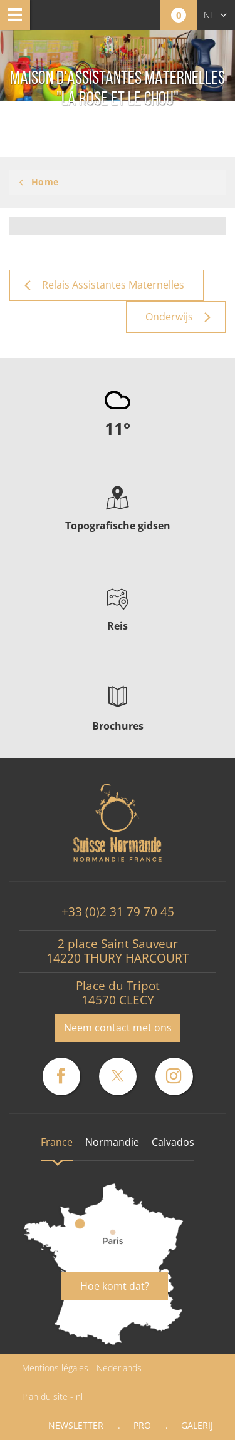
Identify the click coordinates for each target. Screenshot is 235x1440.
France (57, 1142)
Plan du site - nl (52, 1396)
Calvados (173, 1142)
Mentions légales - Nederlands (82, 1368)
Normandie (112, 1142)
